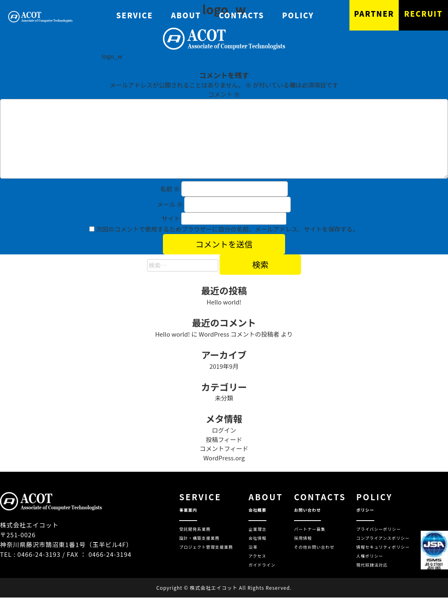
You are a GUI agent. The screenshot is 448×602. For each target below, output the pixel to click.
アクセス (257, 556)
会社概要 (257, 510)
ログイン (224, 430)
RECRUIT (423, 13)
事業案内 (188, 510)
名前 (170, 188)
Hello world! (223, 302)
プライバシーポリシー (378, 529)
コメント (224, 94)
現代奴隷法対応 (372, 565)
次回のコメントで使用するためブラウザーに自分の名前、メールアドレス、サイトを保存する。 (227, 229)
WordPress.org (224, 457)
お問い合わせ (307, 510)
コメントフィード (224, 448)
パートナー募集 (309, 529)
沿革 (252, 547)
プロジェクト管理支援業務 (206, 547)
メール (170, 204)
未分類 (224, 398)
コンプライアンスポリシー (383, 538)
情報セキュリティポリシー (383, 547)
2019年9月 (224, 366)
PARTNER (374, 13)
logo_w (111, 56)
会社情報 (257, 538)
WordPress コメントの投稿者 (239, 334)
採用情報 (303, 538)
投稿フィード (224, 439)
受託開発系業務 (195, 529)
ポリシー (365, 510)
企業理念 (257, 529)
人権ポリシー (369, 556)
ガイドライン (261, 565)
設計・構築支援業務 (199, 538)
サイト (171, 218)
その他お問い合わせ (314, 547)
